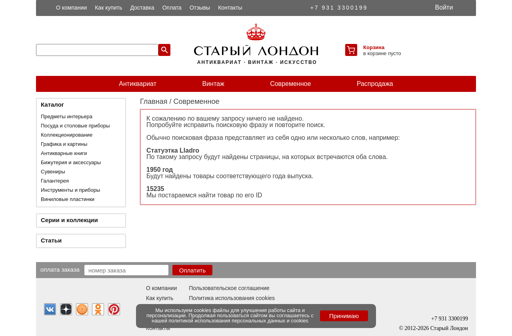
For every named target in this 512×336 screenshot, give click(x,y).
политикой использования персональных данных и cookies (238, 321)
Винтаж (213, 83)
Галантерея (55, 181)
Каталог (52, 104)
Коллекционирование (66, 135)
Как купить (108, 7)
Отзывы (200, 7)
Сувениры (53, 172)
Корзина (373, 47)
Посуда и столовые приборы (75, 126)
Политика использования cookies (232, 298)
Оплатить (192, 270)
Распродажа (375, 83)
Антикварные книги (64, 153)
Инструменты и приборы (70, 190)
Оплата (172, 7)
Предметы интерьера (66, 116)
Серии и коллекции (69, 220)
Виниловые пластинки (67, 199)
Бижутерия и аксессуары (71, 162)
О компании (71, 7)
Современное (290, 83)
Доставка (142, 7)
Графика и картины (64, 144)
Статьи (51, 240)
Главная (154, 101)
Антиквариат (137, 83)
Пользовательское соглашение (229, 288)
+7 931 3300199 (339, 7)
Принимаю (344, 315)
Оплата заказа (60, 269)
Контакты (230, 7)
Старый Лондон (449, 328)
